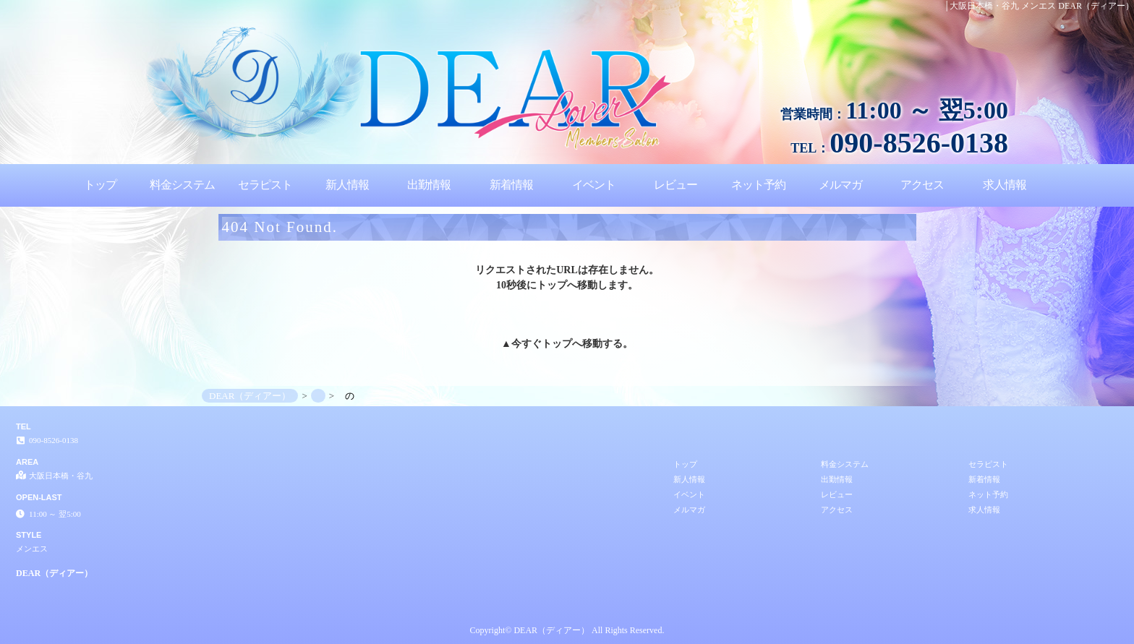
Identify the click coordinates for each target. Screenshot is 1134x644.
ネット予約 (758, 185)
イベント (593, 185)
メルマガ (840, 185)
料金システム (182, 185)
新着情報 (511, 185)
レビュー (675, 185)
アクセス (922, 185)
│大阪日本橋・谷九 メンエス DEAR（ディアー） (1039, 6)
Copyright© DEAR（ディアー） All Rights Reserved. (567, 630)
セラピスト (265, 185)
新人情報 (347, 185)
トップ (100, 185)
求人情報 (1004, 185)
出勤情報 (429, 185)
